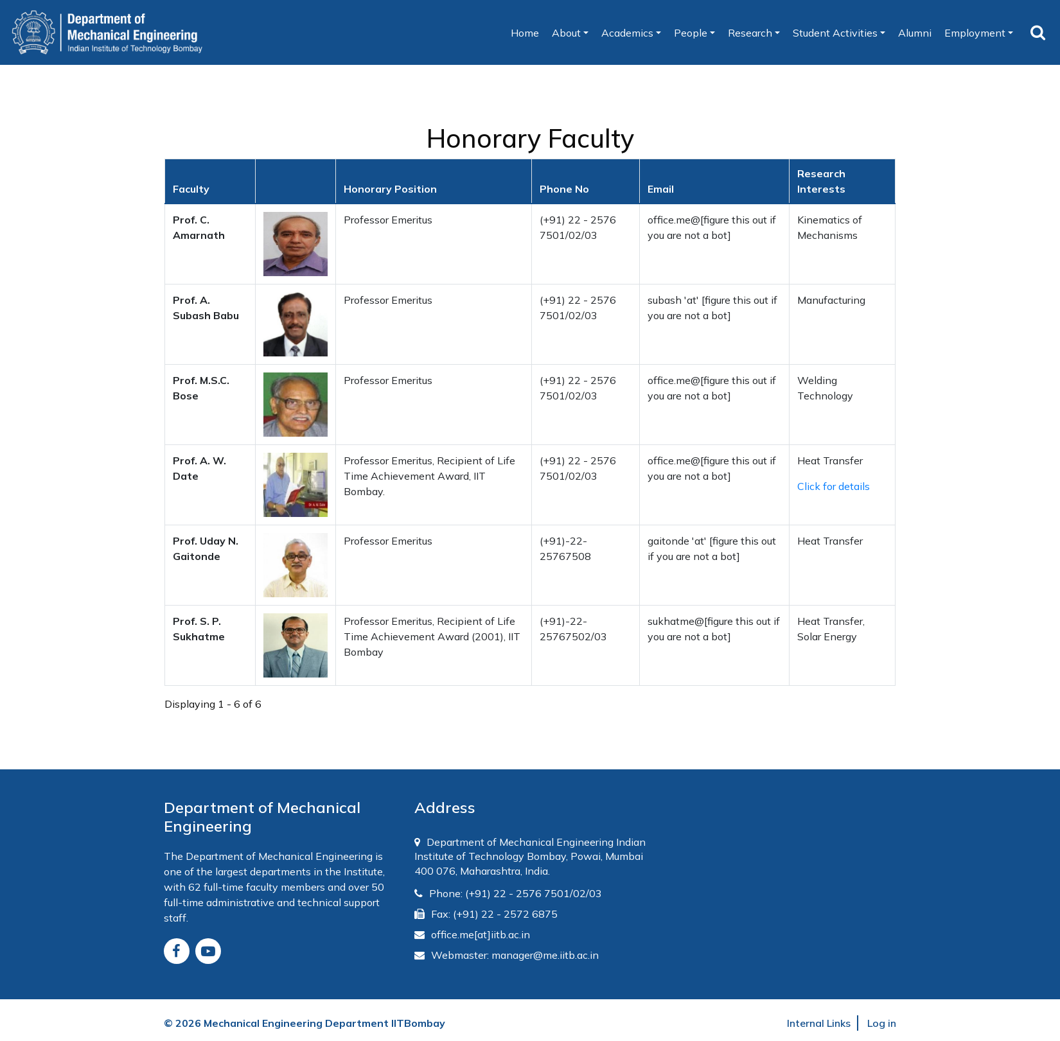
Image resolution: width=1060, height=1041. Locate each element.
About (566, 32)
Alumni (915, 32)
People (690, 32)
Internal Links (819, 1023)
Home (528, 34)
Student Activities (835, 32)
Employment (974, 32)
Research (750, 32)
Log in (881, 1023)
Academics (627, 32)
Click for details (833, 486)
